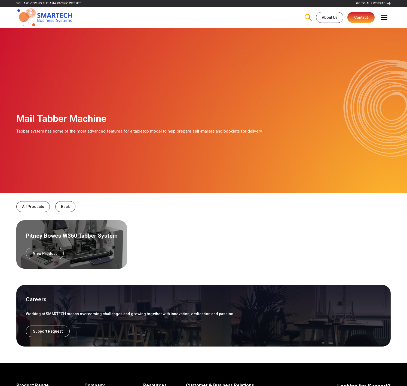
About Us (330, 17)
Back (65, 206)
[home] (44, 17)
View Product (45, 253)
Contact (361, 17)
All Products (33, 206)
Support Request (48, 331)
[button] (384, 17)
